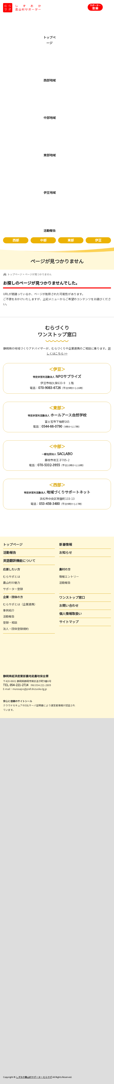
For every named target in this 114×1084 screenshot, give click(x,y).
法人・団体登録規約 (16, 629)
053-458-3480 (49, 503)
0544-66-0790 (52, 426)
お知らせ (65, 552)
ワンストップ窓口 (72, 597)
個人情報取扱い (70, 613)
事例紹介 (8, 610)
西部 (16, 240)
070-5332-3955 (48, 464)
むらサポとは (11, 576)
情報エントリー (69, 576)
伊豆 (98, 240)
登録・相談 (10, 622)
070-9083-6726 (49, 387)
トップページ (14, 274)
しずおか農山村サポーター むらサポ (34, 1077)
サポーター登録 (13, 589)
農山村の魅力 (11, 583)
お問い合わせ (69, 605)
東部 (70, 240)
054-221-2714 (19, 685)
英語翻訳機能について (19, 560)
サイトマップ (69, 621)
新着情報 (65, 544)
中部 (43, 240)
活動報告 (9, 552)
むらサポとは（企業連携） (20, 604)
